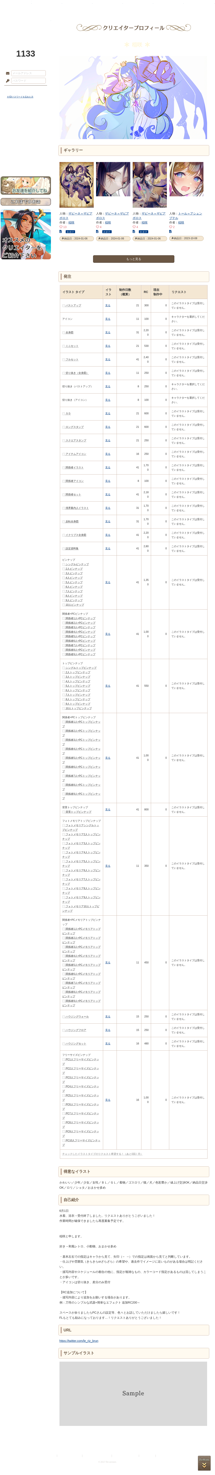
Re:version (163, 1456)
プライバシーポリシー (70, 1456)
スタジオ (138, 5)
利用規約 (51, 1456)
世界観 (26, 117)
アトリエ (107, 5)
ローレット (77, 5)
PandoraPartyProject (26, 23)
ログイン (15, 90)
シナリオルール (26, 138)
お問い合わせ (26, 163)
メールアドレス (6, 73)
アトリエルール (26, 143)
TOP (16, 5)
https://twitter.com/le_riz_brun (78, 1341)
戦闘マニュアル (26, 149)
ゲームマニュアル (26, 132)
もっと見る (133, 259)
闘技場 (199, 5)
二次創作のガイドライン (125, 1456)
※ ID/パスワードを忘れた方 (20, 97)
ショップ (168, 5)
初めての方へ (26, 155)
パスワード (6, 81)
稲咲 (71, 222)
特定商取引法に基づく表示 (97, 1456)
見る (107, 305)
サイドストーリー (26, 124)
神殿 (47, 5)
